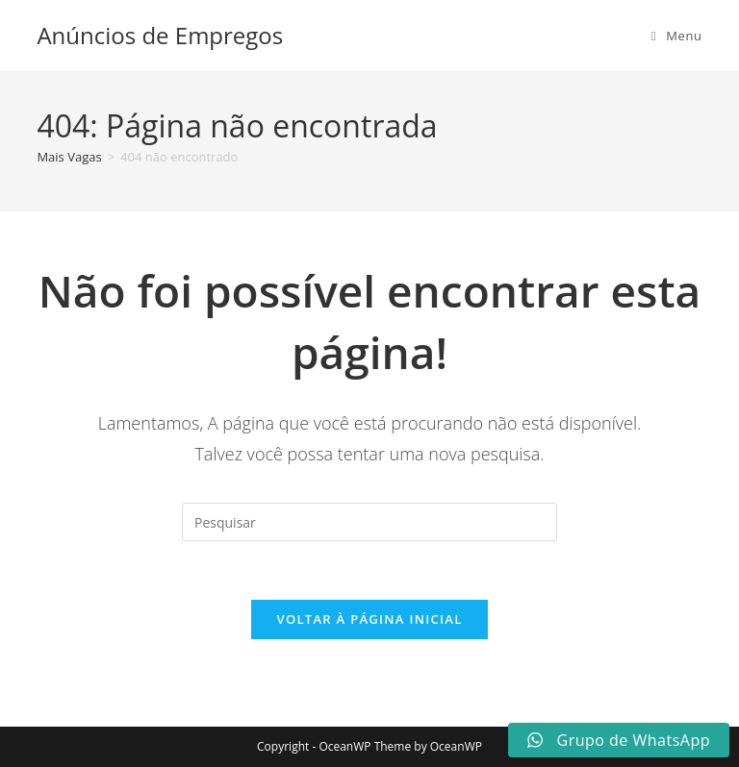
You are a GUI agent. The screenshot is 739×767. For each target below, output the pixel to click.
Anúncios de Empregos (160, 35)
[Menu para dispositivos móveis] (676, 35)
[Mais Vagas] (69, 156)
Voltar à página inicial (369, 619)
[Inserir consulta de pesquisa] (369, 522)
